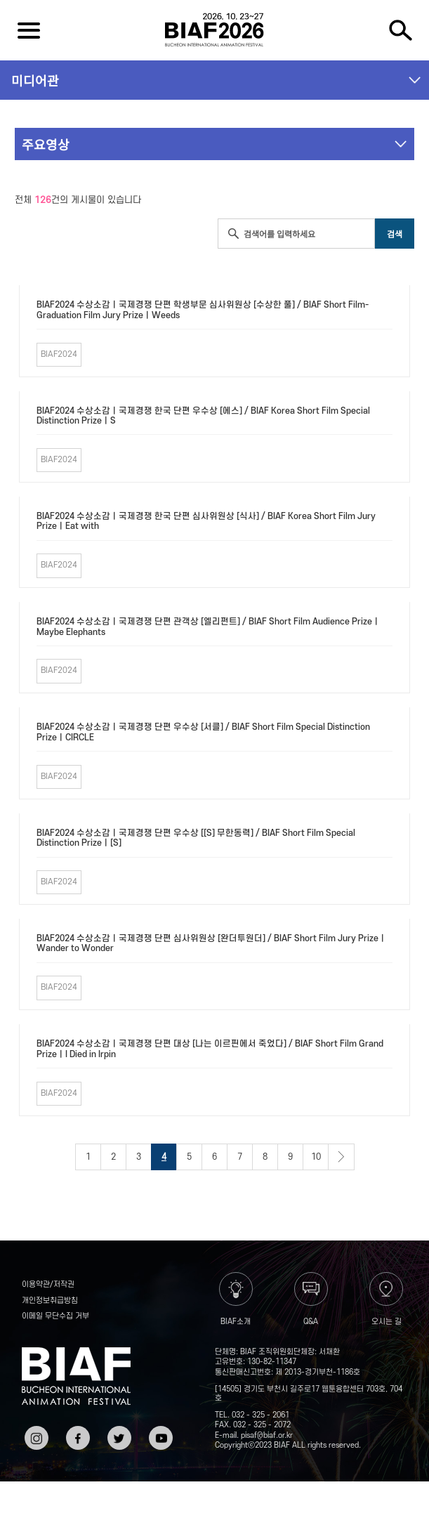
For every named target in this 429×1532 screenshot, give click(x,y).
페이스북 (76, 1436)
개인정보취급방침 (50, 1301)
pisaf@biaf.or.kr (267, 1436)
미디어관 (35, 80)
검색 (400, 30)
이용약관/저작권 (48, 1285)
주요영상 (46, 144)
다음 (341, 1157)
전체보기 (28, 30)
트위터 (117, 1431)
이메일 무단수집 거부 (55, 1316)
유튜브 (159, 1431)
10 (316, 1157)
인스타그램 (35, 1436)
